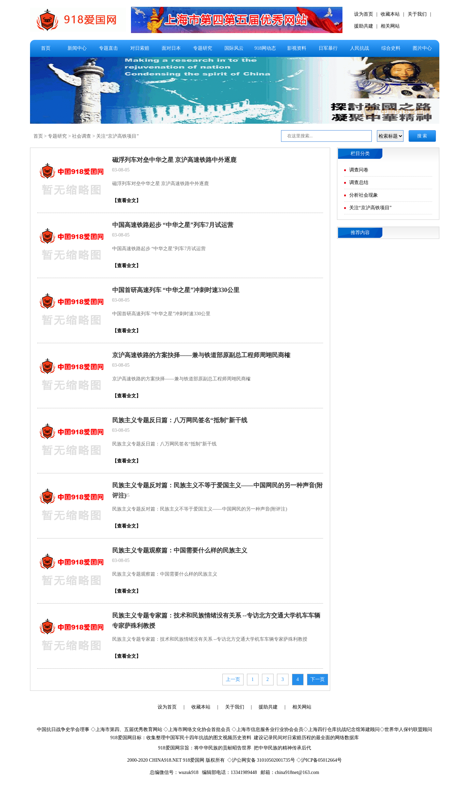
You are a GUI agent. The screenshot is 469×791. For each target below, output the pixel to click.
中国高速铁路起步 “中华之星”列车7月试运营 (173, 225)
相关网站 (390, 26)
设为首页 (363, 14)
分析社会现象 (363, 195)
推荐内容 (360, 232)
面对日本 (171, 48)
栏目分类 (360, 153)
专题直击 (108, 48)
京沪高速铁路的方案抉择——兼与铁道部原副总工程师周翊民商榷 (201, 355)
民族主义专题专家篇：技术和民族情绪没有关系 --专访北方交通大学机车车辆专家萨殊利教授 (210, 639)
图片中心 (422, 48)
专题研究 (202, 48)
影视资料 (296, 48)
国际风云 (234, 48)
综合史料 (390, 48)
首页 (45, 48)
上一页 (233, 679)
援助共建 (363, 26)
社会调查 (81, 136)
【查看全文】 (126, 200)
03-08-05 (121, 169)
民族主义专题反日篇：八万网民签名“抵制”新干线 (179, 420)
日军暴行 (328, 48)
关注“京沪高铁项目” (117, 136)
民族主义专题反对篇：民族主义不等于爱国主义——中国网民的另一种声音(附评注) (199, 509)
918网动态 (265, 48)
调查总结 (358, 182)
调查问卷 (358, 169)
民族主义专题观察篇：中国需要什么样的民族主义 (179, 550)
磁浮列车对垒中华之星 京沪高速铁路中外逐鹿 (174, 159)
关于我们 (417, 14)
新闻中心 (77, 48)
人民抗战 (359, 48)
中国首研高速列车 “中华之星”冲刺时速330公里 (176, 290)
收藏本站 (390, 14)
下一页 (317, 679)
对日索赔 (139, 48)
